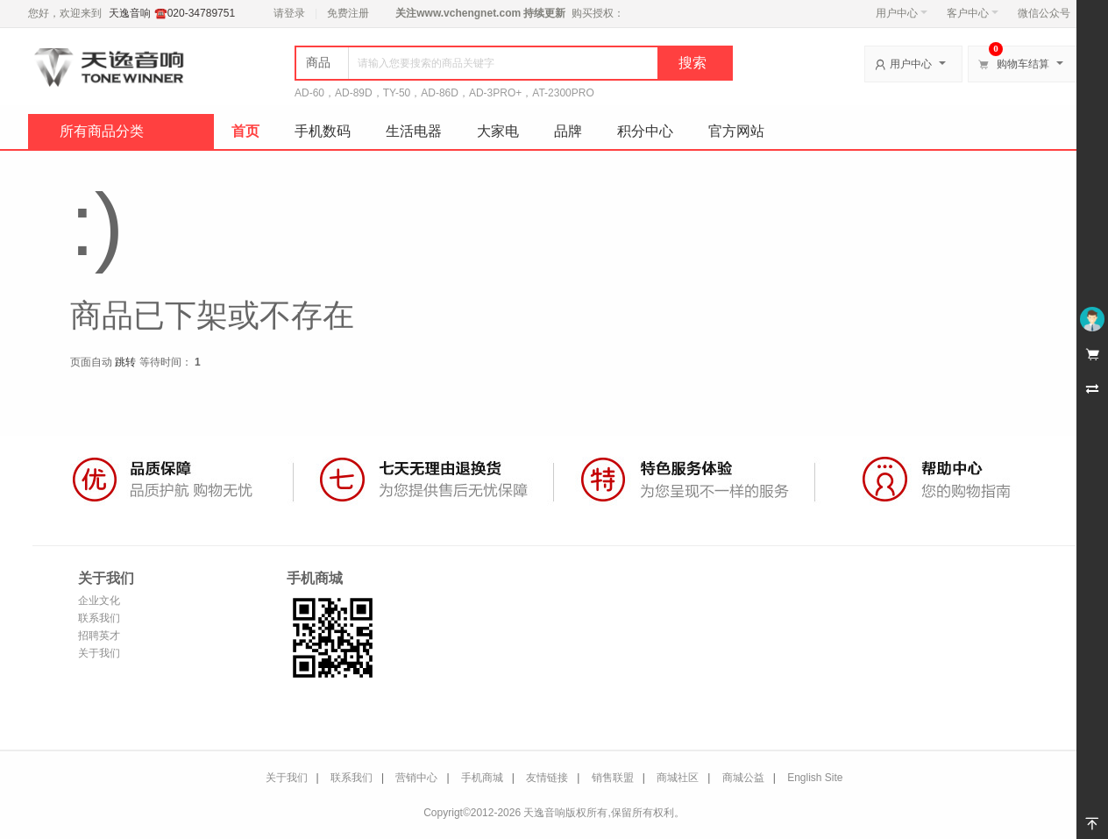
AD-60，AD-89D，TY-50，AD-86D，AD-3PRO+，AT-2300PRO (444, 93)
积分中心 (645, 131)
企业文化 (99, 600)
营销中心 (416, 777)
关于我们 (99, 653)
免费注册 (348, 13)
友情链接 (547, 777)
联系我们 (99, 618)
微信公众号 (1044, 13)
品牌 (568, 131)
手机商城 (482, 777)
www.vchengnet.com (468, 13)
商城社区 (678, 777)
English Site (814, 777)
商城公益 (743, 777)
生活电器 (414, 131)
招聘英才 (99, 635)
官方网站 (736, 131)
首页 (245, 131)
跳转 (125, 362)
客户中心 (972, 13)
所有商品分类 (102, 131)
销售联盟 (613, 777)
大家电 (498, 131)
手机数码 (323, 131)
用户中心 (901, 13)
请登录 (289, 13)
